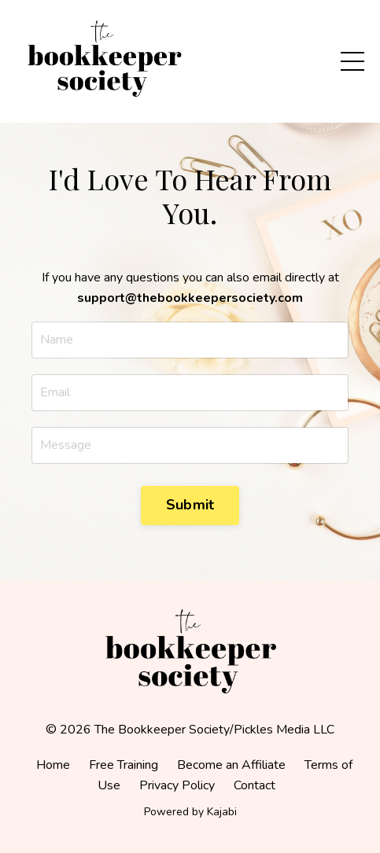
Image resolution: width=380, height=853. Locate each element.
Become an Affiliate (231, 765)
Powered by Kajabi (190, 811)
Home (53, 765)
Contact (254, 785)
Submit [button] (190, 504)
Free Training (123, 765)
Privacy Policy (177, 785)
